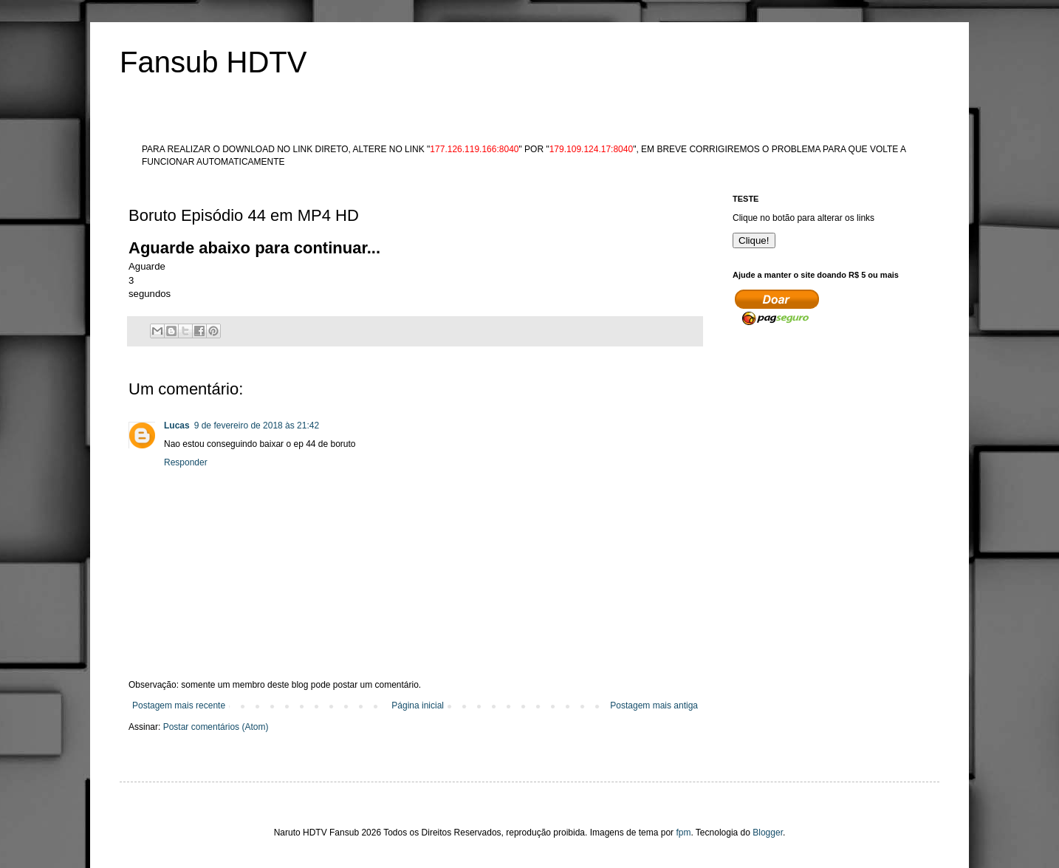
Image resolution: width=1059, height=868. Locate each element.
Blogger (768, 832)
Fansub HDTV (213, 62)
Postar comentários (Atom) (216, 727)
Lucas (177, 425)
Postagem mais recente (178, 705)
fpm (683, 832)
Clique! (754, 240)
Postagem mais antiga (654, 705)
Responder (186, 462)
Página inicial (417, 705)
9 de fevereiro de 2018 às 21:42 (256, 425)
